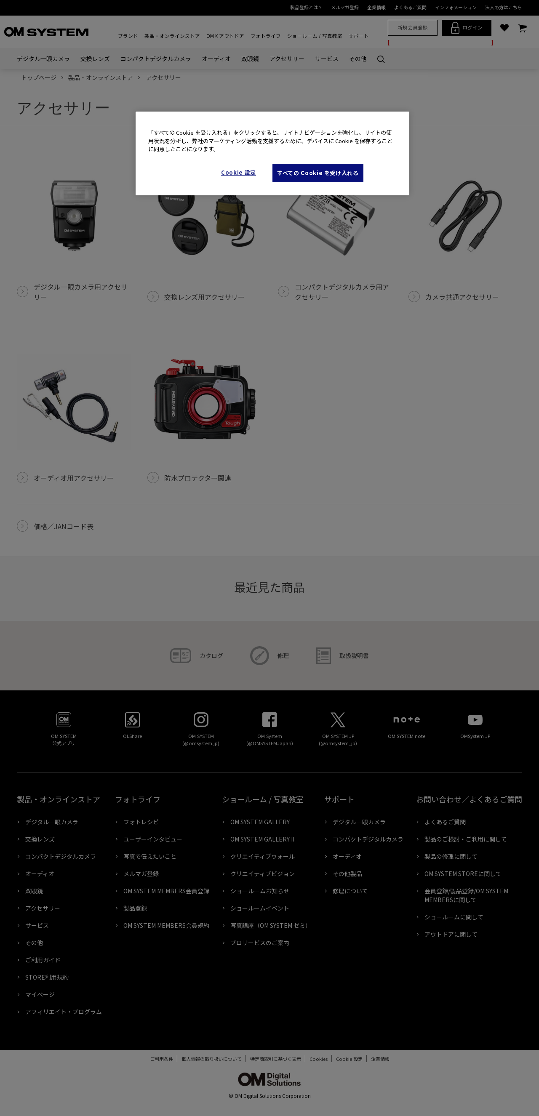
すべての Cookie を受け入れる (318, 173)
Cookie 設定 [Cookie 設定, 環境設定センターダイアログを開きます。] (238, 172)
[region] (272, 153)
